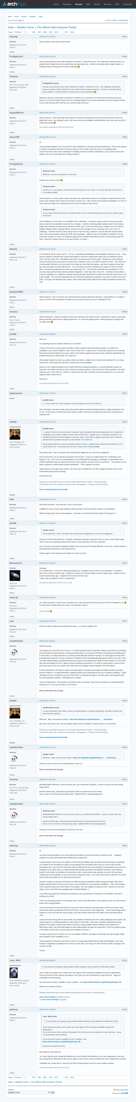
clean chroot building (47, 997)
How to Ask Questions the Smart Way (53, 489)
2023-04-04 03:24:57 (47, 113)
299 (33, 32)
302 (50, 32)
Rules (16, 16)
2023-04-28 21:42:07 (47, 804)
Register (32, 16)
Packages (67, 4)
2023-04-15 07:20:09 (47, 312)
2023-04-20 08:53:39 (47, 597)
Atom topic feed (122, 1090)
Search (24, 16)
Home (56, 4)
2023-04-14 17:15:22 (47, 292)
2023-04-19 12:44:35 (47, 563)
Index (10, 16)
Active (114, 20)
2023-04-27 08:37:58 (47, 779)
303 (56, 32)
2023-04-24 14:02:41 (47, 701)
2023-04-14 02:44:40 (47, 249)
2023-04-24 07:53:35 (47, 621)
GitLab (97, 4)
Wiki (88, 4)
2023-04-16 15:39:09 (47, 334)
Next (72, 32)
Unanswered (123, 20)
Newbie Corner (25, 27)
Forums (78, 4)
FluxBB (125, 1093)
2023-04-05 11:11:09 (47, 137)
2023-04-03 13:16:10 (47, 37)
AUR (117, 4)
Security (107, 4)
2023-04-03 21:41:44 (47, 57)
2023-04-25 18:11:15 (47, 747)
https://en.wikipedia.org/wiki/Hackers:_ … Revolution (91, 719)
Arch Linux (14, 4)
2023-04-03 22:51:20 (47, 77)
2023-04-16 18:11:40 (47, 422)
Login (40, 16)
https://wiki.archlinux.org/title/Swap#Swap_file (102, 982)
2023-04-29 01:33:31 (47, 846)
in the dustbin (86, 363)
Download (127, 4)
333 (66, 32)
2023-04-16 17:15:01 (47, 393)
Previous (17, 32)
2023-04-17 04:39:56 (47, 523)
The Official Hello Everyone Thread (56, 27)
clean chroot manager (50, 999)
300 (39, 32)
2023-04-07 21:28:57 (47, 164)
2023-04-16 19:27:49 (47, 499)
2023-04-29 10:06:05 (47, 1009)
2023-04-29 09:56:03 (47, 960)
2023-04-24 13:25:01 (47, 641)
